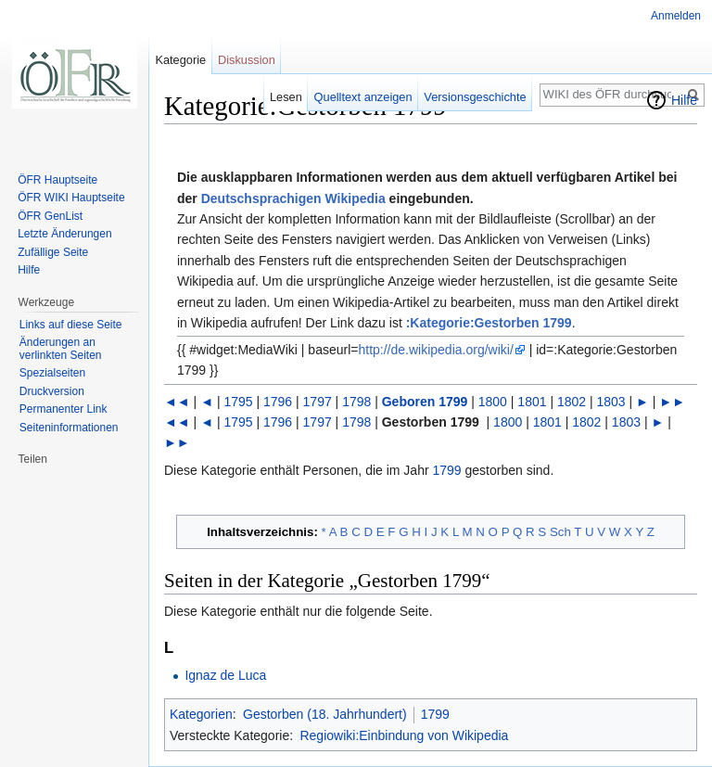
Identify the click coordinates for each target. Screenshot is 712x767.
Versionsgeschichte (475, 97)
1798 (356, 401)
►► (672, 401)
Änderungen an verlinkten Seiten (60, 349)
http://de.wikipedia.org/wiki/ (435, 349)
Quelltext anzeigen (363, 97)
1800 (492, 401)
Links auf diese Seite (70, 324)
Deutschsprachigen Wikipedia (293, 198)
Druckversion (51, 391)
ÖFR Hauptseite (57, 179)
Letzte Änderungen (64, 233)
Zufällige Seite (53, 252)
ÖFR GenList (50, 216)
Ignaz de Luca (225, 675)
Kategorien (201, 714)
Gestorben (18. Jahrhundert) (325, 714)
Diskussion (246, 60)
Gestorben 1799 (430, 422)
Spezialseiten (52, 372)
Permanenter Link (63, 409)
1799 (447, 470)
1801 (531, 401)
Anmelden (676, 15)
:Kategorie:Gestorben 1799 (489, 322)
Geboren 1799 (425, 401)
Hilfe (684, 100)
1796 (277, 401)
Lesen (286, 97)
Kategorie (180, 60)
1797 (317, 401)
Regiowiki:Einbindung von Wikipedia (403, 735)
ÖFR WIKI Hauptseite (71, 197)
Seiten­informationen (69, 427)
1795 (237, 401)
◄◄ (177, 401)
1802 (571, 401)
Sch (560, 532)
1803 (611, 401)
